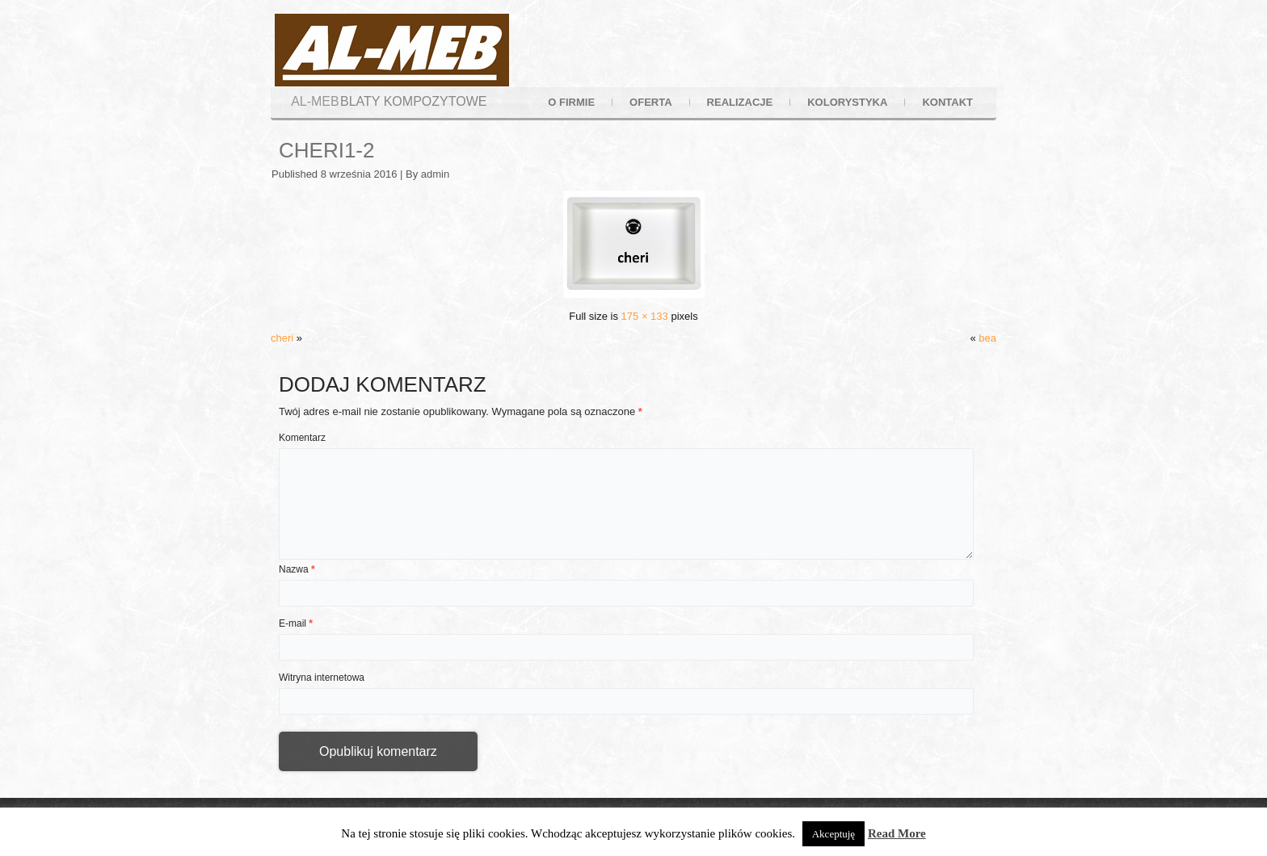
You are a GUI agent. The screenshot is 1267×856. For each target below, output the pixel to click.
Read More (897, 833)
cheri (282, 338)
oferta (650, 102)
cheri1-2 (326, 150)
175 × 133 (644, 316)
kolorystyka (847, 102)
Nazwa (297, 569)
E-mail (296, 623)
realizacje (740, 102)
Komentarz (302, 437)
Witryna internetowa (321, 677)
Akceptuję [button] (833, 834)
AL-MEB (315, 101)
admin (435, 174)
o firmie (571, 102)
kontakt (947, 102)
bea (987, 338)
